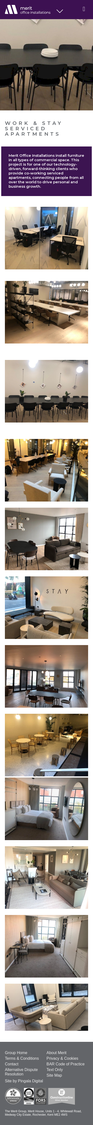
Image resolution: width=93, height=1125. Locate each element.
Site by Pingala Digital (24, 1081)
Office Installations (31, 10)
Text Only (54, 1070)
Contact (11, 1064)
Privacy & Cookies (62, 1058)
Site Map (54, 1075)
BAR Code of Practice (65, 1064)
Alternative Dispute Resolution (21, 1072)
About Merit (56, 1053)
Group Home (16, 1053)
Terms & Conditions (22, 1058)
